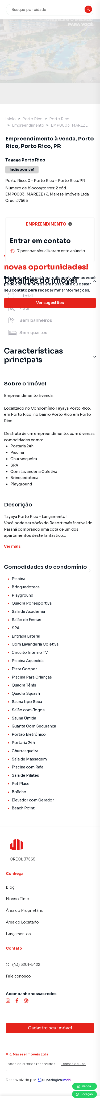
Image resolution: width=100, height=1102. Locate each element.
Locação (84, 1094)
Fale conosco (18, 976)
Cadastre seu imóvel (50, 1028)
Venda (85, 1086)
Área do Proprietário (25, 910)
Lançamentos (18, 933)
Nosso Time (17, 898)
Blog (10, 887)
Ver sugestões (50, 302)
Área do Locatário (22, 922)
